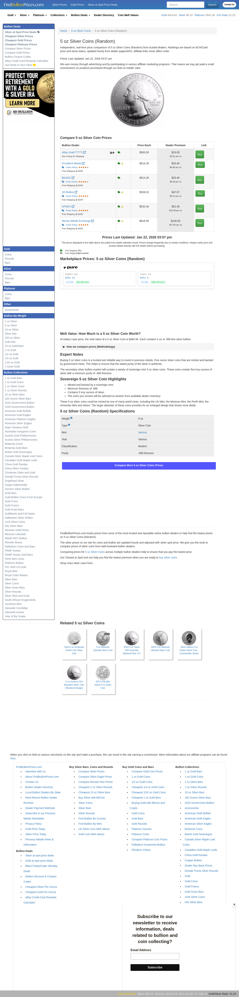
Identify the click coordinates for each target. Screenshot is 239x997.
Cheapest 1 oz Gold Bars (146, 797)
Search (212, 4)
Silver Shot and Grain (17, 595)
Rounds (9, 258)
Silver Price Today (35, 834)
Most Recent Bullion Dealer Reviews (40, 800)
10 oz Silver (11, 329)
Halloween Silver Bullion (19, 517)
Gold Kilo (10, 341)
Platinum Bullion (14, 562)
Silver (182, 15)
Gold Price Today (35, 828)
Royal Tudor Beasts (16, 575)
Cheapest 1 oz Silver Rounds (95, 787)
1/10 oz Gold (12, 362)
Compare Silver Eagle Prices (95, 776)
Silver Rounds (13, 591)
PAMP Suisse (13, 550)
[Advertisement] (32, 181)
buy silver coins (168, 557)
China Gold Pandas (16, 464)
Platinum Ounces (142, 828)
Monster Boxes (13, 542)
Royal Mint (11, 571)
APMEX (68, 206)
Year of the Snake (15, 616)
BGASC (68, 177)
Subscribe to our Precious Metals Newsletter (39, 816)
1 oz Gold (10, 350)
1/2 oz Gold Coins (142, 781)
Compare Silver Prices (18, 48)
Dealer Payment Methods (40, 808)
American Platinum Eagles (20, 419)
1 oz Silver (11, 321)
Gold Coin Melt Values (91, 834)
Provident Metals (73, 163)
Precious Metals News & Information (39, 842)
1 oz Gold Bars (13, 378)
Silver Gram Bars (15, 587)
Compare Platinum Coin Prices (149, 839)
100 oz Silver (12, 337)
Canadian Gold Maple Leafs (21, 460)
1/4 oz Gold (11, 358)
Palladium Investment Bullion (148, 844)
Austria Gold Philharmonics (20, 435)
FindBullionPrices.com (29, 766)
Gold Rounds (139, 823)
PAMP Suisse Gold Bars (19, 554)
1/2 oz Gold (11, 354)
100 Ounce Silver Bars (18, 398)
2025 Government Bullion (19, 406)
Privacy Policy (33, 823)
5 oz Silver (11, 325)
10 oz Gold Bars (14, 345)
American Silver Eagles (18, 423)
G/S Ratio (222, 15)
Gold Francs (12, 505)
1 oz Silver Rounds (16, 390)
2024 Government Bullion (19, 402)
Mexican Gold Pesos (17, 530)
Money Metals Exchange (78, 220)
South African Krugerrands (20, 599)
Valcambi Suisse (14, 612)
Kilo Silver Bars (14, 525)
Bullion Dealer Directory (39, 787)
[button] (12, 15)
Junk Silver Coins (15, 521)
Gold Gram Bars (14, 509)
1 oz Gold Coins (14, 382)
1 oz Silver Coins (14, 386)
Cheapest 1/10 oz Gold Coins (149, 792)
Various (142, 432)
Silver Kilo (10, 333)
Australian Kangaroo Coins (20, 431)
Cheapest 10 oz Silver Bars (94, 792)
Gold (164, 15)
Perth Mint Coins (14, 558)
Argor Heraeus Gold (16, 427)
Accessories (12, 309)
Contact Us (229, 5)
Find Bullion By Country (92, 818)
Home (63, 30)
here (12, 758)
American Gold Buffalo (18, 410)
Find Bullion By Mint (90, 823)
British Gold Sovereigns (18, 452)
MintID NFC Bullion (16, 538)
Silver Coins (12, 583)
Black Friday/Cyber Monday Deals (41, 868)
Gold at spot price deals (39, 860)
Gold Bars (10, 493)
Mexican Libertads (15, 534)
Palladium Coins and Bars (20, 546)
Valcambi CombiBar (16, 608)
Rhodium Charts (141, 849)
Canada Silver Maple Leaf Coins (23, 456)
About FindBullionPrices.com (42, 776)
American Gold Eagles (18, 415)
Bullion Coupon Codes (18, 56)
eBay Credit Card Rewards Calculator (26, 60)
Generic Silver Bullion (17, 488)
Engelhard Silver (14, 480)
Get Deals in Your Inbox (20, 64)
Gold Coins (11, 501)
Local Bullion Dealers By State (42, 792)
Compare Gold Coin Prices (147, 771)
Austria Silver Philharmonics (21, 439)
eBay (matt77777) (74, 152)
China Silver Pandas (17, 468)
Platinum (199, 15)
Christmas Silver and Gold (20, 472)
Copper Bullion (193, 860)
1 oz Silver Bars (194, 781)
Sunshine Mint (13, 603)
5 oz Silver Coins (81, 30)
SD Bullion (69, 192)
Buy (200, 154)
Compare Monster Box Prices (96, 781)
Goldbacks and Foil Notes (20, 513)
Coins (8, 254)
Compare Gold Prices (17, 52)
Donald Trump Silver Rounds (21, 476)
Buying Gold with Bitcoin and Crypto (147, 805)
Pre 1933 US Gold (15, 567)
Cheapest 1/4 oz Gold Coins (148, 787)
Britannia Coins (14, 443)
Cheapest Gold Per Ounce (40, 892)
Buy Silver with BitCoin (92, 797)
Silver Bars (11, 579)
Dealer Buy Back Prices (198, 865)
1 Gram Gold (12, 366)
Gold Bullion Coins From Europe (23, 497)
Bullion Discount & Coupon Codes (40, 879)
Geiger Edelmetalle (16, 484)
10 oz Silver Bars (15, 394)
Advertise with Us (35, 771)
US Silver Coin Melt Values (94, 828)
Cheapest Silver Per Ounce (41, 886)
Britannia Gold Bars (16, 447)
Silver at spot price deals (39, 855)
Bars (7, 262)
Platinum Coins (140, 834)
